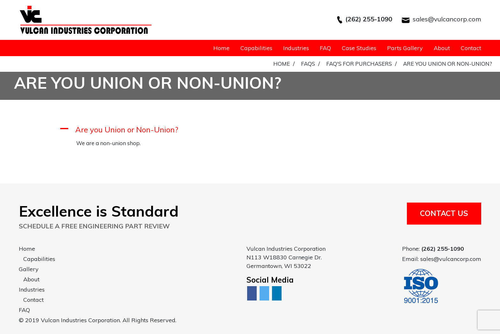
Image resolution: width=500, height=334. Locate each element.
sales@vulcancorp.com (447, 19)
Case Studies (359, 48)
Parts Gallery (405, 48)
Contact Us (444, 213)
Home (221, 48)
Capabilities (256, 48)
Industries (296, 48)
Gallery (29, 269)
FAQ (325, 48)
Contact (471, 48)
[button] (250, 129)
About (442, 48)
